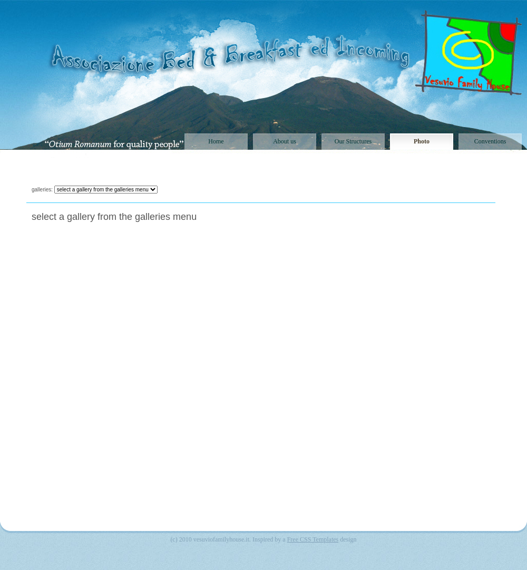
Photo (422, 141)
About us (284, 141)
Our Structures (353, 141)
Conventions (490, 141)
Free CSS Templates (313, 539)
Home (215, 141)
